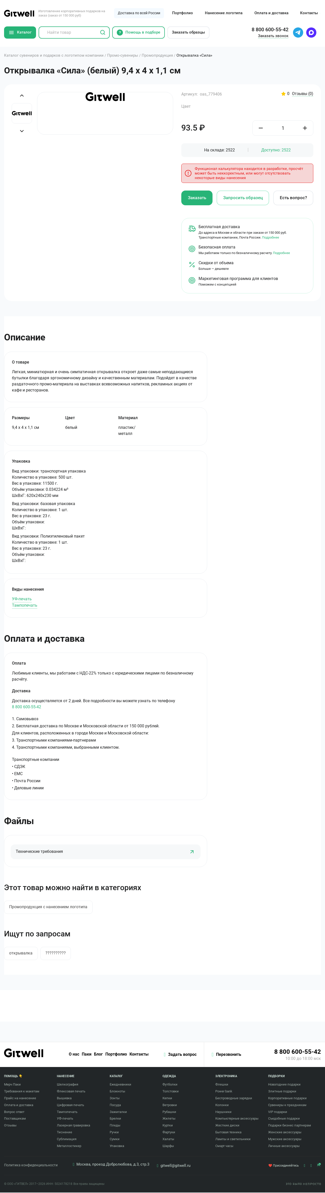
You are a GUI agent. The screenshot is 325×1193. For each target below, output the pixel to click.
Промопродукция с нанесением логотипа (48, 907)
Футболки (169, 1085)
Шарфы (168, 1146)
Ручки (114, 1133)
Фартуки (168, 1133)
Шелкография (67, 1085)
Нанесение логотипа (223, 13)
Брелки (115, 1119)
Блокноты (117, 1092)
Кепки (167, 1099)
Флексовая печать (71, 1092)
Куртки (167, 1126)
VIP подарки (277, 1112)
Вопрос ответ (14, 1112)
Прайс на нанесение (20, 1099)
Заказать (197, 197)
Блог (97, 1055)
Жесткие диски (227, 1126)
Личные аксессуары (284, 1146)
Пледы (115, 1126)
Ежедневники (120, 1085)
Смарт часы (224, 1146)
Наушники (223, 1112)
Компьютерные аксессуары (236, 1119)
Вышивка (64, 1099)
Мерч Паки (12, 1085)
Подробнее (270, 237)
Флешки (221, 1085)
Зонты (115, 1099)
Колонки (222, 1105)
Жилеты (168, 1119)
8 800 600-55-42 (26, 706)
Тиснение (64, 1133)
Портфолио (182, 13)
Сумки (115, 1139)
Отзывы (302, 93)
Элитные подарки (282, 1092)
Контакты (309, 13)
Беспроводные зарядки (233, 1099)
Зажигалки (118, 1112)
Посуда (115, 1105)
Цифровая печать (70, 1105)
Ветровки (169, 1105)
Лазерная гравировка (73, 1126)
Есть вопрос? (293, 197)
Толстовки (170, 1092)
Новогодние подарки (284, 1085)
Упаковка (117, 1146)
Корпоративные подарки (287, 1099)
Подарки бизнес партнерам (289, 1126)
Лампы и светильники (233, 1139)
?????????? (56, 953)
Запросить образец (243, 197)
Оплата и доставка (271, 13)
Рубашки (169, 1112)
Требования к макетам (21, 1092)
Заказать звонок (273, 36)
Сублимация (66, 1139)
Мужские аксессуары (284, 1139)
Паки (86, 1055)
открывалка (21, 953)
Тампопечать (24, 605)
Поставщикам (15, 1119)
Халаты (168, 1139)
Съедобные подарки (284, 1119)
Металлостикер (69, 1146)
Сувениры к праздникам (287, 1105)
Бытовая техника (228, 1133)
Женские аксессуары (284, 1133)
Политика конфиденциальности (31, 1166)
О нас (73, 1055)
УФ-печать (22, 598)
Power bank (223, 1092)
